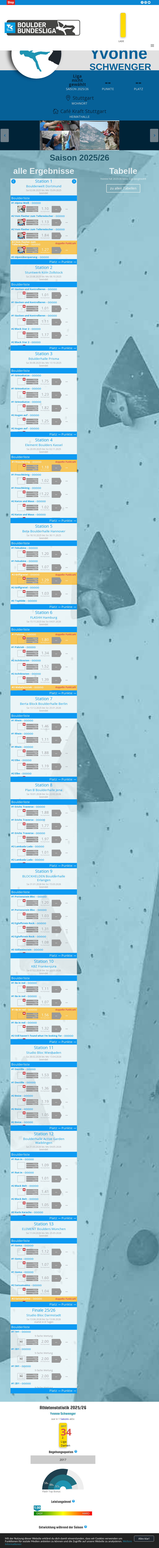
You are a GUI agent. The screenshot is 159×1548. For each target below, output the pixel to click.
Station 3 (43, 353)
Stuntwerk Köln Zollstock (44, 272)
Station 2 (43, 267)
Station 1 (43, 181)
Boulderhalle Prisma (43, 359)
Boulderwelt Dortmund (43, 186)
